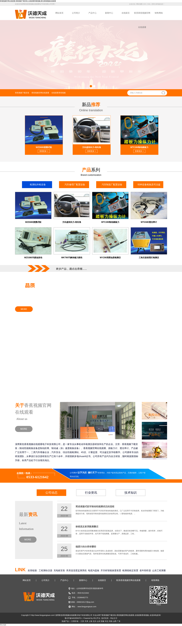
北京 (94, 621)
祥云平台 (96, 618)
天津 (86, 621)
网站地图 (139, 4)
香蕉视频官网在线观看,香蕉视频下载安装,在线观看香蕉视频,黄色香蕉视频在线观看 (28, 1)
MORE (23, 429)
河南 (110, 621)
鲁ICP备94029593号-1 (73, 618)
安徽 (102, 621)
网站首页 (59, 13)
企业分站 (132, 4)
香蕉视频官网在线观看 (40, 93)
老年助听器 (145, 570)
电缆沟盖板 (93, 570)
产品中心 (92, 13)
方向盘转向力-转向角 (71, 222)
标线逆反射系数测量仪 (87, 526)
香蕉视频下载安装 (22, 93)
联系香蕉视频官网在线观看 (142, 16)
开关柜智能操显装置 (111, 570)
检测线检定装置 (130, 570)
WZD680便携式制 (33, 222)
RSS (144, 4)
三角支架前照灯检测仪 (149, 257)
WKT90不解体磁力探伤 (71, 257)
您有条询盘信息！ (158, 4)
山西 (114, 621)
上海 (90, 621)
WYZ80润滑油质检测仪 (110, 257)
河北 (106, 621)
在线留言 (126, 13)
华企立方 (113, 618)
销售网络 (159, 13)
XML (149, 4)
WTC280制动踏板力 (110, 222)
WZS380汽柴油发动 (33, 257)
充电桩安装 (59, 570)
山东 (98, 621)
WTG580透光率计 (149, 222)
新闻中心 (109, 13)
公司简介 (76, 13)
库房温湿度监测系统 (76, 570)
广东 (118, 621)
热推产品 (65, 621)
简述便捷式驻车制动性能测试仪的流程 (95, 506)
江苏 (82, 621)
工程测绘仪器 (45, 570)
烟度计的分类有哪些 (86, 546)
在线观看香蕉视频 (58, 93)
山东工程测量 (159, 570)
